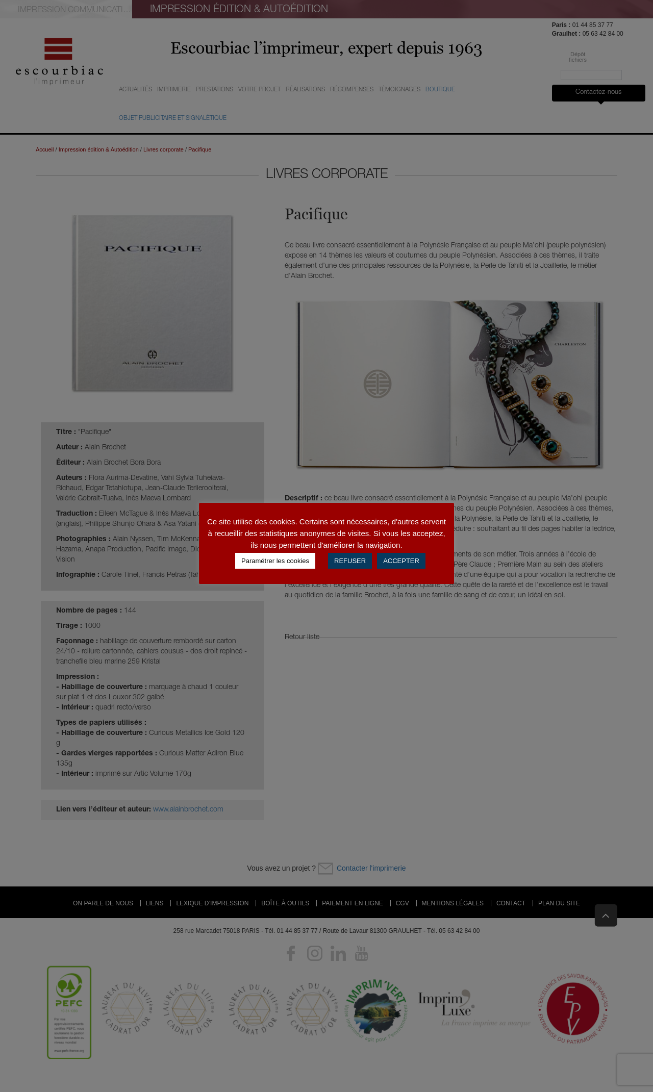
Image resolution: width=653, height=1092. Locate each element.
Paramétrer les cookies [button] (275, 561)
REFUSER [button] (350, 561)
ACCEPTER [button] (401, 561)
